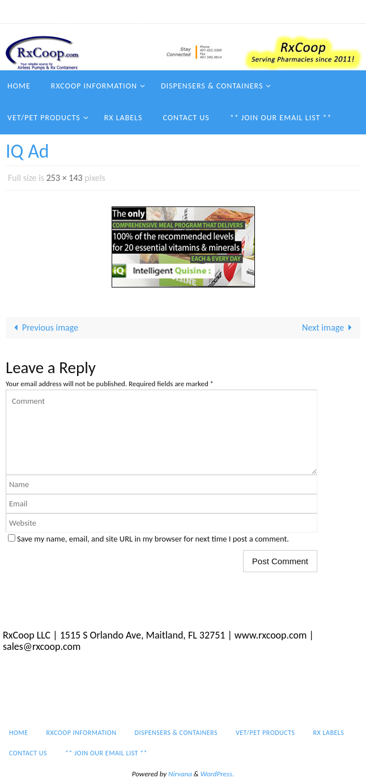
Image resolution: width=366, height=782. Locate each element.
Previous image (43, 327)
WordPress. (218, 774)
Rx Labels (312, 11)
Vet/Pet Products (253, 11)
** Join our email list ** (102, 26)
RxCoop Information (78, 11)
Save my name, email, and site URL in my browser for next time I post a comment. (153, 539)
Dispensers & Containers (168, 11)
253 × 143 (64, 177)
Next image (329, 327)
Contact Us (29, 26)
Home (19, 11)
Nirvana (180, 774)
